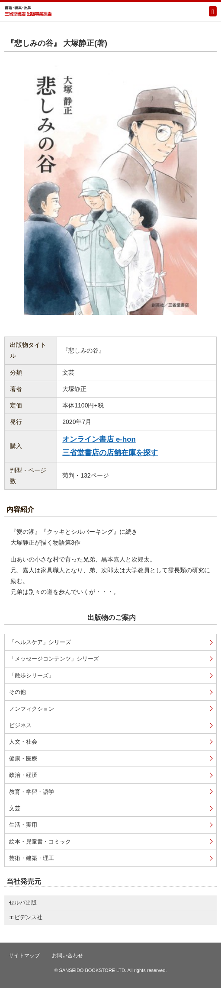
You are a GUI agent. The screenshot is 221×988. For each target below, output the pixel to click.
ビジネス (20, 725)
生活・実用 (23, 824)
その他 (17, 692)
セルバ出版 (23, 902)
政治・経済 (23, 775)
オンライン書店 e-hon (98, 439)
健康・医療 (23, 758)
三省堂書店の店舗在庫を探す (110, 453)
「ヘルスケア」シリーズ (40, 642)
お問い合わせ (67, 956)
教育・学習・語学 (31, 792)
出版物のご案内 (111, 617)
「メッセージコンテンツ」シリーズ (54, 658)
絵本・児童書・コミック (40, 841)
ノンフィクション (31, 709)
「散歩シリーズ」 (31, 675)
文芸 (14, 808)
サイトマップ (24, 956)
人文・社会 (23, 741)
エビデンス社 (25, 917)
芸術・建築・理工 (31, 858)
